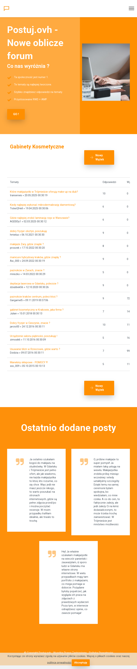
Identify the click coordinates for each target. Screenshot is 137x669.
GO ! (16, 114)
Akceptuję (81, 662)
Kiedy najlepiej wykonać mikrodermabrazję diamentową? (43, 204)
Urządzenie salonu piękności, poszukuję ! (33, 336)
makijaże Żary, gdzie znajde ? (27, 244)
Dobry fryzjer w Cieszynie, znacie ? (30, 323)
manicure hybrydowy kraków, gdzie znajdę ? (35, 257)
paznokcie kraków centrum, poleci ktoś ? (33, 296)
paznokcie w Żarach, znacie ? (27, 270)
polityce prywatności (59, 662)
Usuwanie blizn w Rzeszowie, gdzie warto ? (35, 349)
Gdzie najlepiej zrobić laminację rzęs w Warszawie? (39, 217)
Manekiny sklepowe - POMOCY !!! (29, 362)
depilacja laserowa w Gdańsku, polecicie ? (34, 283)
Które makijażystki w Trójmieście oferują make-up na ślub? (44, 191)
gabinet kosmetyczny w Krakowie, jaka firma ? (37, 309)
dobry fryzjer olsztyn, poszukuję (28, 231)
